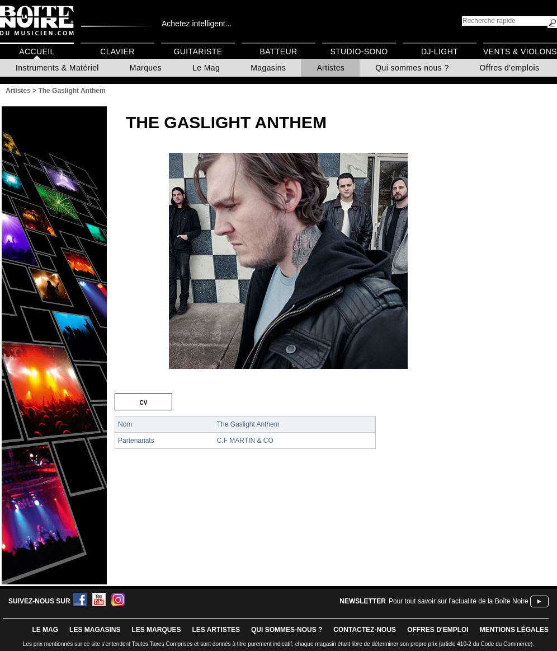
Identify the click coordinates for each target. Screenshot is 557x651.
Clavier (117, 51)
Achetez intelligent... (197, 23)
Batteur (278, 51)
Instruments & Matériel (57, 67)
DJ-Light (439, 51)
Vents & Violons (520, 51)
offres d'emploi (438, 630)
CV (144, 401)
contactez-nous (364, 630)
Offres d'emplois (510, 67)
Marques (146, 67)
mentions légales (514, 630)
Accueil (36, 51)
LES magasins (94, 630)
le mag (45, 630)
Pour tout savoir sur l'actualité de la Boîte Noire (458, 601)
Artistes (330, 67)
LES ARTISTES (216, 630)
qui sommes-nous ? (286, 630)
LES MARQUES (156, 630)
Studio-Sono (359, 51)
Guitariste (198, 51)
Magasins (268, 67)
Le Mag (206, 67)
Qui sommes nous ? (412, 67)
